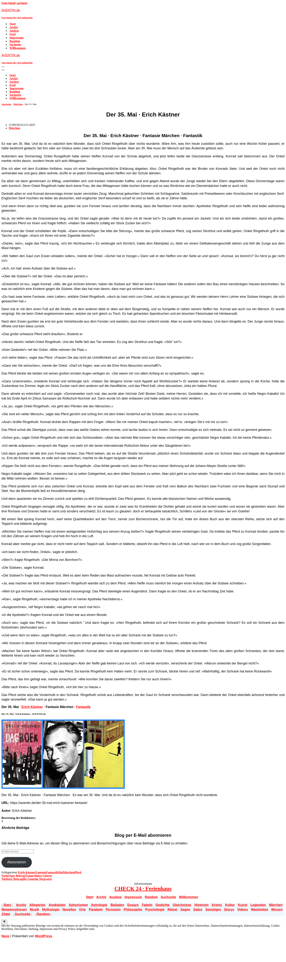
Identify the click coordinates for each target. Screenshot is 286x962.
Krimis (217, 905)
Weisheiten (259, 909)
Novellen (69, 909)
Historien (201, 905)
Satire (197, 909)
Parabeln (96, 909)
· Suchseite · (22, 914)
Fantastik (83, 707)
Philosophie (133, 909)
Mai (60, 872)
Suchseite (15, 44)
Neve (5, 936)
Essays (133, 905)
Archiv (13, 27)
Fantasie (41, 872)
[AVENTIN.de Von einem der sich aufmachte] (143, 13)
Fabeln (147, 905)
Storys (229, 909)
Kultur (230, 905)
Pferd (77, 872)
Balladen (117, 905)
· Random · (43, 914)
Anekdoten (57, 905)
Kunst (242, 905)
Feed (12, 34)
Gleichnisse (182, 905)
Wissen (277, 909)
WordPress (43, 936)
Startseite (6, 104)
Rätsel (172, 909)
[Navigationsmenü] (2, 66)
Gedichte (163, 905)
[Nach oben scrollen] (4, 922)
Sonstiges (213, 909)
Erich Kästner (32, 707)
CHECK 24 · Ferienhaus (142, 888)
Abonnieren (16, 862)
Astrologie (99, 905)
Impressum (16, 37)
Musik (34, 909)
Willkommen (17, 48)
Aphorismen (78, 905)
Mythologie (50, 909)
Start (12, 23)
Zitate (5, 914)
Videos (242, 909)
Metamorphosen (14, 909)
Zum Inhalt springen (14, 3)
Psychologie (155, 909)
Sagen (185, 909)
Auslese (14, 30)
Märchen (18, 104)
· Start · (7, 905)
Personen (113, 909)
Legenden (258, 905)
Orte (82, 909)
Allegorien (37, 905)
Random (14, 41)
